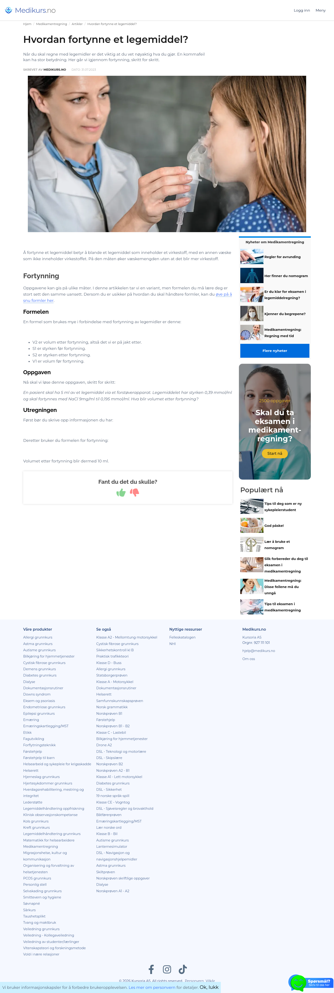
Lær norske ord (109, 827)
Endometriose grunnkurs (44, 707)
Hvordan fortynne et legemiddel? (112, 24)
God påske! (274, 526)
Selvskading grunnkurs (42, 891)
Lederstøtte (32, 802)
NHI (172, 644)
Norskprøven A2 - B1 (112, 770)
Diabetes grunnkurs (39, 675)
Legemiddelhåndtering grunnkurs (51, 834)
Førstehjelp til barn (39, 758)
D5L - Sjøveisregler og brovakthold (124, 808)
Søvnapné (31, 903)
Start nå (274, 453)
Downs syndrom (37, 694)
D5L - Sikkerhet (109, 789)
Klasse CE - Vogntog (113, 802)
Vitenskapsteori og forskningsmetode (54, 948)
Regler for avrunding (282, 257)
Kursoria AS (251, 637)
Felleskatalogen (182, 637)
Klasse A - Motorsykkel (114, 682)
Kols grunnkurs (35, 821)
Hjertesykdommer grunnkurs (47, 783)
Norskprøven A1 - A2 (112, 891)
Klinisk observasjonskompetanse (50, 815)
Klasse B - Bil (107, 834)
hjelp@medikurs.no (258, 651)
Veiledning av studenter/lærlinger (51, 942)
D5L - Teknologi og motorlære (121, 751)
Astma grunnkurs (37, 644)
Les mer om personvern (152, 987)
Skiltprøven (105, 872)
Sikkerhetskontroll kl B (115, 650)
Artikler (77, 24)
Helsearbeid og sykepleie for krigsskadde (57, 764)
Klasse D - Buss (109, 663)
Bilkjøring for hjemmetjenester (49, 656)
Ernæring (31, 720)
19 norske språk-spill (112, 796)
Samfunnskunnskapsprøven (119, 701)
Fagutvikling (33, 739)
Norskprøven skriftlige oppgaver (123, 878)
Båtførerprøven (109, 815)
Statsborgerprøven (112, 675)
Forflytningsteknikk (39, 745)
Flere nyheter (275, 350)
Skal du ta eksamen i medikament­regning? (274, 425)
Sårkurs (29, 910)
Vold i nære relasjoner (41, 954)
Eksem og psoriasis (39, 701)
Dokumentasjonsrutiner (43, 688)
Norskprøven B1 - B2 (113, 726)
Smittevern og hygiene (42, 897)
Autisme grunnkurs (39, 650)
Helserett (31, 770)
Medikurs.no (54, 69)
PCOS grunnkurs (37, 878)
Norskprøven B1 (109, 714)
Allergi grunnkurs (37, 637)
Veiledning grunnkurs (41, 929)
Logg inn (302, 10)
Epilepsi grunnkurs (39, 714)
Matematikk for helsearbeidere (48, 840)
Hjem (27, 24)
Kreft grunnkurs (36, 827)
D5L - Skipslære (109, 758)
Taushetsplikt (34, 916)
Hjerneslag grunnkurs (41, 777)
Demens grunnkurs (39, 669)
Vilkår (210, 981)
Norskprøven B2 (109, 764)
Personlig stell (35, 884)
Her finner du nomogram (286, 276)
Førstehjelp (32, 751)
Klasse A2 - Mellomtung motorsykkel (126, 637)
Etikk (27, 733)
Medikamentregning (51, 24)
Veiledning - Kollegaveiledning (48, 935)
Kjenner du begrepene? (285, 314)
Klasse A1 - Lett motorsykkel (119, 777)
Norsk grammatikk (112, 707)
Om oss (248, 659)
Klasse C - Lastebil (111, 733)
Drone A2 (104, 745)
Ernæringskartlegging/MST (45, 726)
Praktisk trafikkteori (112, 656)
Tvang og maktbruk (39, 922)
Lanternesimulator (111, 846)
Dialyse (29, 682)
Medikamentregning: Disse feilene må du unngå (282, 587)
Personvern (194, 981)
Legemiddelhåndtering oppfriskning (53, 808)
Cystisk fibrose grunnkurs (44, 663)
